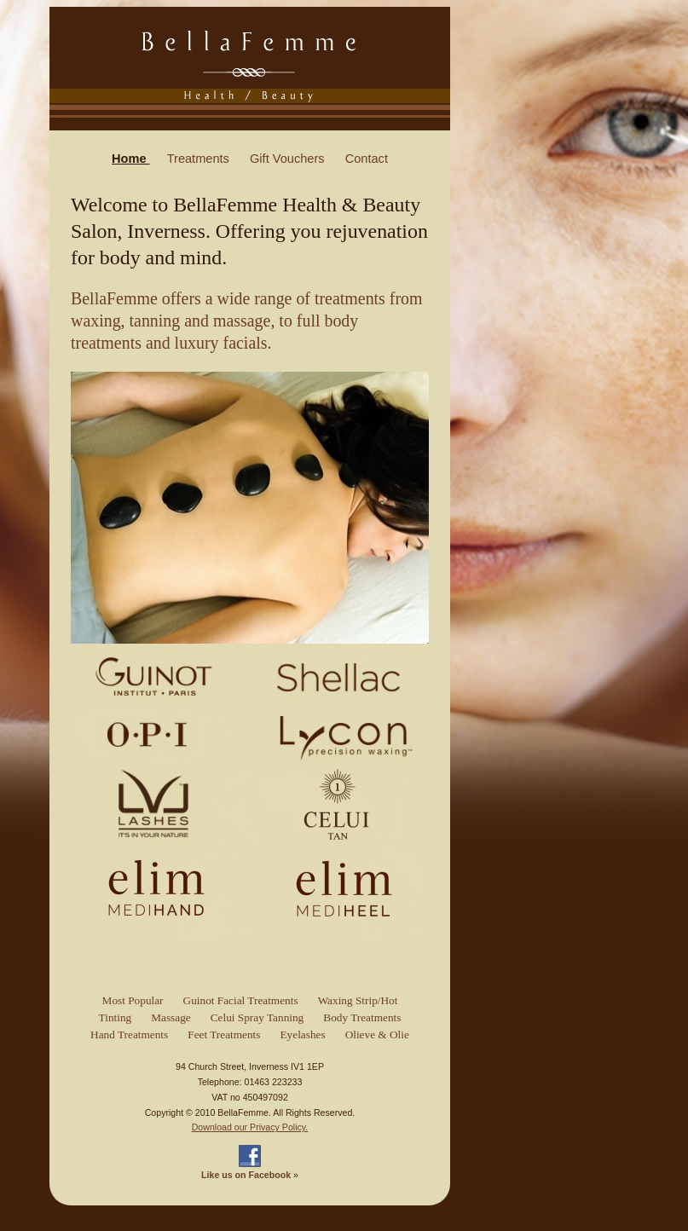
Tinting (115, 1017)
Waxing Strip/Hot (358, 1000)
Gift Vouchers (289, 158)
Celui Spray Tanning (257, 1017)
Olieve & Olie (377, 1034)
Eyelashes (303, 1034)
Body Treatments (362, 1017)
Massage (170, 1017)
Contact (366, 158)
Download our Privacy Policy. (250, 1127)
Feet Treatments (224, 1034)
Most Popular (133, 1000)
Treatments (200, 158)
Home (131, 158)
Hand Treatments (129, 1034)
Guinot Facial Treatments (240, 1000)
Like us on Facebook (246, 1175)
